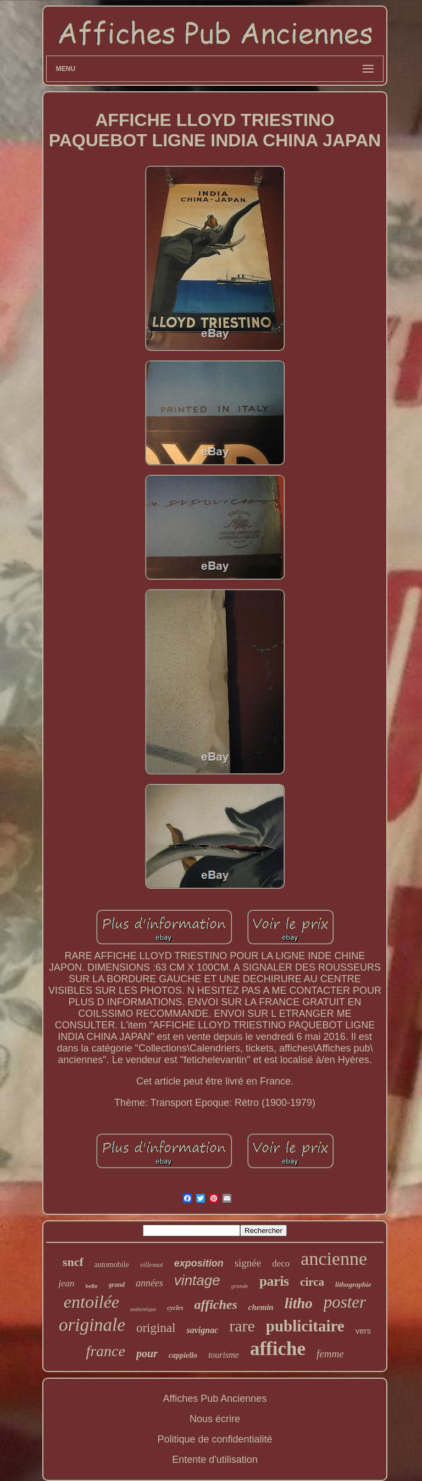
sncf (73, 1262)
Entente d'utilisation (215, 1459)
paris (274, 1281)
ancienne (334, 1258)
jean (66, 1283)
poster (345, 1302)
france (105, 1350)
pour (147, 1353)
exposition (199, 1263)
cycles (175, 1308)
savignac (202, 1330)
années (149, 1283)
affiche (278, 1348)
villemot (151, 1264)
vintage (197, 1280)
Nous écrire (215, 1418)
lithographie (353, 1284)
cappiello (183, 1355)
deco (281, 1263)
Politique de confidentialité (214, 1439)
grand (117, 1285)
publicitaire (305, 1326)
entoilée (91, 1302)
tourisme (223, 1354)
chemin (261, 1307)
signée (248, 1263)
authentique (143, 1309)
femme (330, 1353)
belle (92, 1285)
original (156, 1328)
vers (363, 1330)
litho (299, 1303)
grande (239, 1285)
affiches (216, 1304)
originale (92, 1325)
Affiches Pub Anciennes (215, 1398)
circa (312, 1282)
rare (242, 1326)
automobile (112, 1264)
